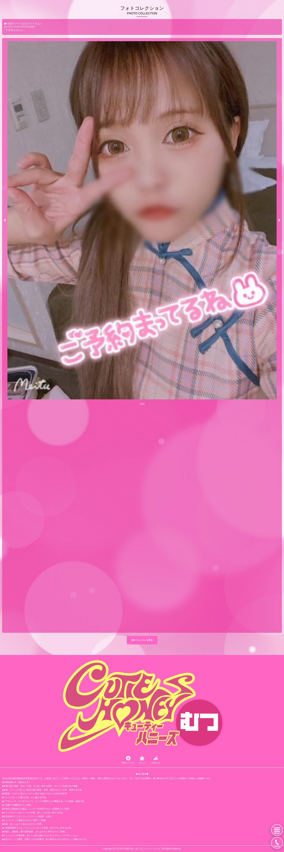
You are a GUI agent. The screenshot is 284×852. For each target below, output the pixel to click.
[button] (5, 220)
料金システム (128, 763)
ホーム (142, 763)
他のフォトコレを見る (142, 640)
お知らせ (156, 763)
